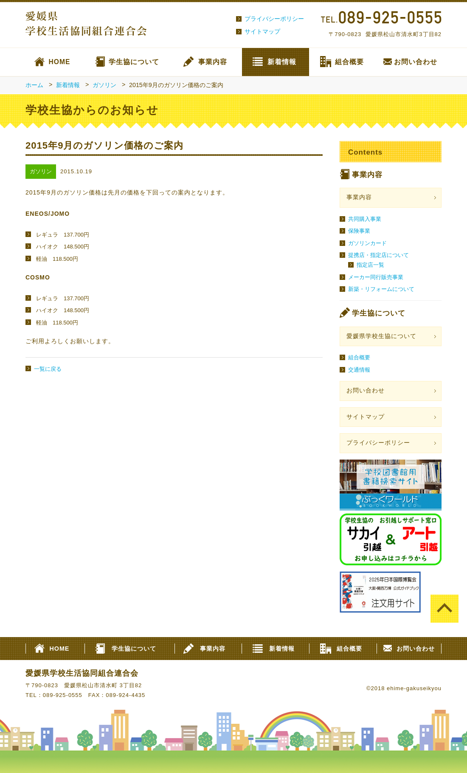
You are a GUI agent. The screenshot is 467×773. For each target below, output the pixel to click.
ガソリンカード (367, 243)
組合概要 (349, 61)
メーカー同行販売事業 (375, 277)
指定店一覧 (370, 265)
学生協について (134, 61)
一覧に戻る (48, 369)
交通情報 (359, 370)
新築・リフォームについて (381, 289)
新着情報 (281, 61)
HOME (59, 61)
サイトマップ (262, 31)
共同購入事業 (364, 219)
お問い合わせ (415, 61)
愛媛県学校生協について (381, 336)
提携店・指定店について (378, 255)
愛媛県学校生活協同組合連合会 (81, 673)
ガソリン (104, 85)
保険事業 (359, 231)
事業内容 (212, 61)
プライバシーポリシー (274, 19)
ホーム (34, 85)
